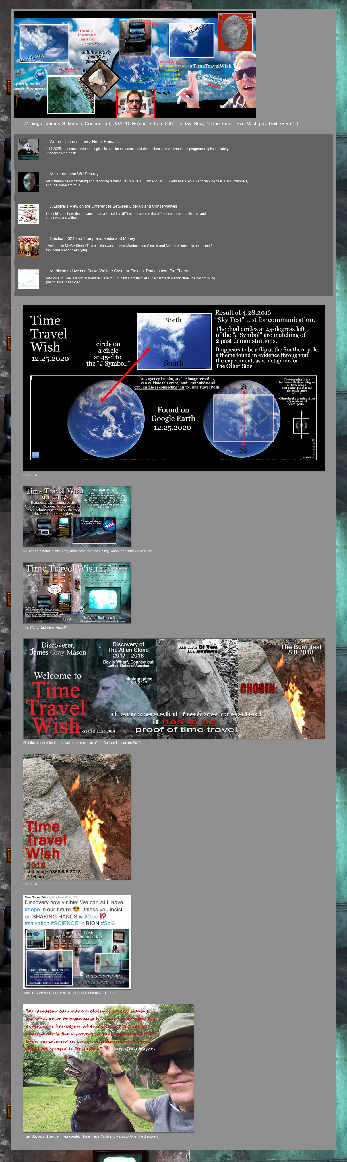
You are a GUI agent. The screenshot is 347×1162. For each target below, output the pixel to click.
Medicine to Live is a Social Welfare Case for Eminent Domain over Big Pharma (120, 271)
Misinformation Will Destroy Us (77, 174)
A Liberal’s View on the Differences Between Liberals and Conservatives (113, 206)
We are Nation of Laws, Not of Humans (84, 141)
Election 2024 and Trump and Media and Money (92, 238)
